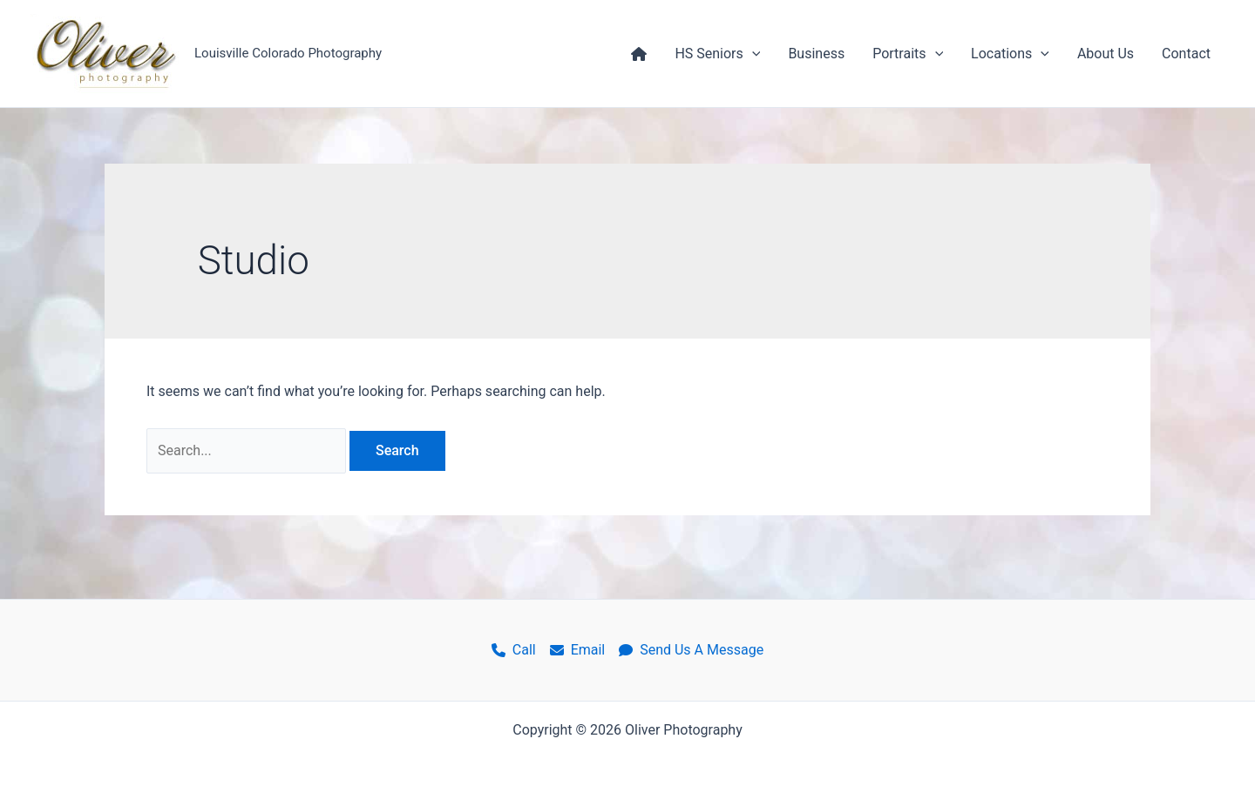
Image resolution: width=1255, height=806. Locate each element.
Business (816, 53)
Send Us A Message (691, 649)
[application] (752, 54)
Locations (1010, 54)
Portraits (907, 54)
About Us (1105, 53)
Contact (1186, 53)
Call (514, 649)
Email (578, 649)
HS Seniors (717, 54)
